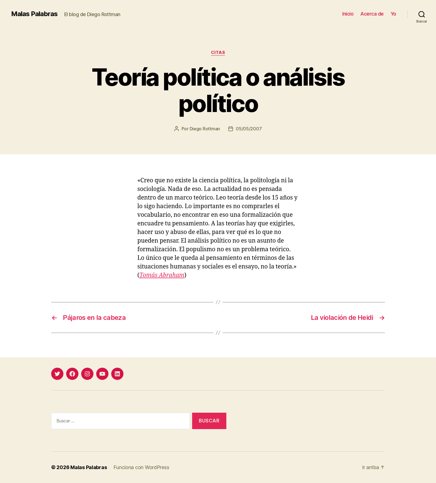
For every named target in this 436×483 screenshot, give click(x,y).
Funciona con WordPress (141, 467)
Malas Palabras (34, 14)
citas (218, 52)
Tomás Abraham (161, 275)
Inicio (347, 14)
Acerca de (372, 14)
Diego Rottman (205, 128)
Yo (393, 14)
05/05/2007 (249, 128)
